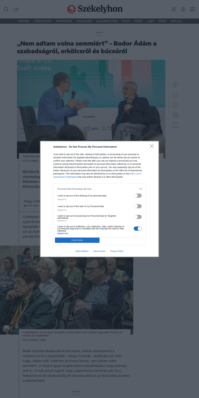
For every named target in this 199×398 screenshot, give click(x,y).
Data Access (99, 251)
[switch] (138, 196)
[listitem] (99, 188)
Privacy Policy (117, 251)
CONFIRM (77, 240)
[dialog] (99, 199)
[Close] (153, 147)
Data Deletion (82, 251)
